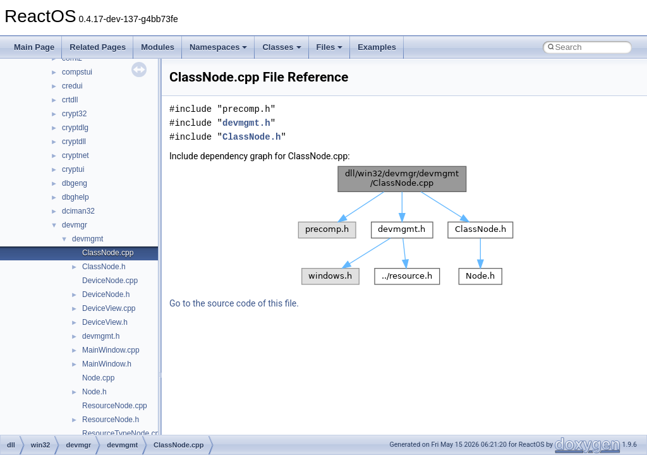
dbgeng (74, 183)
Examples (377, 47)
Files (330, 47)
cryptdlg (75, 127)
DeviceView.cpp (109, 308)
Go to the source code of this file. (234, 303)
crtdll (70, 99)
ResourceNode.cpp (114, 405)
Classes (281, 47)
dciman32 (78, 211)
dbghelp (75, 197)
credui (72, 86)
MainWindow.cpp (111, 350)
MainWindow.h (106, 364)
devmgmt (87, 238)
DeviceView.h (105, 322)
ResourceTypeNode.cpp (123, 433)
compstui (77, 72)
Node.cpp (98, 377)
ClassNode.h (104, 266)
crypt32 (74, 113)
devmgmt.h (100, 336)
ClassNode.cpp (107, 252)
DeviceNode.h (106, 294)
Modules (157, 47)
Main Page (34, 47)
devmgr (74, 225)
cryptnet (75, 155)
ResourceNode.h (110, 419)
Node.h (94, 391)
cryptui (73, 169)
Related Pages (98, 47)
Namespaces (219, 47)
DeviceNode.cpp (110, 280)
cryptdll (74, 141)
